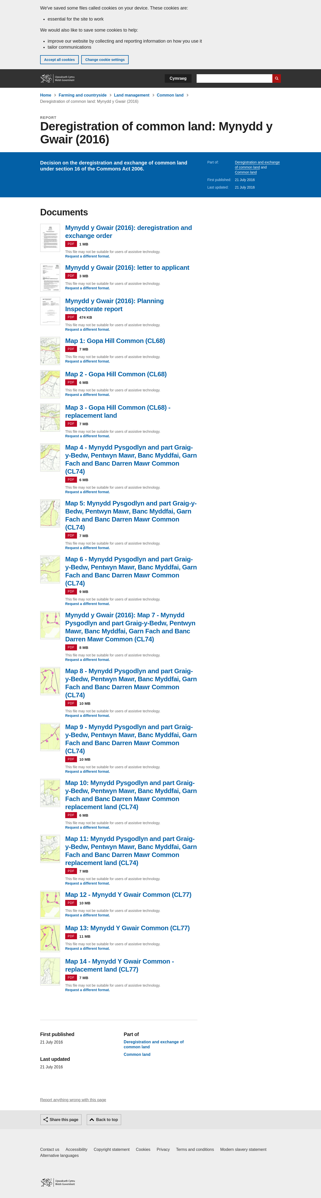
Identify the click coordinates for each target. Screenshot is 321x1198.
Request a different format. (87, 256)
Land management (131, 95)
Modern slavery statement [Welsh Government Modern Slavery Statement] (243, 1149)
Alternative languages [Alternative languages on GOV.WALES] (59, 1155)
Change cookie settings (105, 60)
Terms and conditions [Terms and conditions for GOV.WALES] (195, 1149)
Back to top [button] (107, 1120)
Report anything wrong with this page (73, 1100)
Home (45, 95)
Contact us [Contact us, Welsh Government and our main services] (49, 1149)
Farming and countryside (83, 95)
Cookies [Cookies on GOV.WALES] (143, 1149)
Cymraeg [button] (178, 78)
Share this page (64, 1120)
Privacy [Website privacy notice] (163, 1149)
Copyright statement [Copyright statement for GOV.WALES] (112, 1149)
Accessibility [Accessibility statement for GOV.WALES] (76, 1149)
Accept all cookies (59, 60)
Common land (170, 95)
